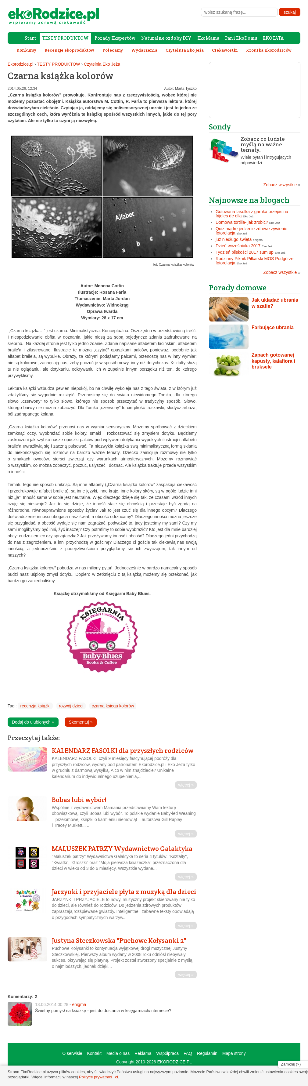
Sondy (220, 127)
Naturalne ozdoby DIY (166, 38)
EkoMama (208, 38)
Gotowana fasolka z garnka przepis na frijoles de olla (252, 213)
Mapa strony (234, 1053)
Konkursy (26, 50)
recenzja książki (35, 705)
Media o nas (118, 1053)
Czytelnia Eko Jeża (102, 64)
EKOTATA (273, 38)
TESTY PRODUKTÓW (65, 38)
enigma (79, 1004)
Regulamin (207, 1053)
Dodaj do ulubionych (33, 722)
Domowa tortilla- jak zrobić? (242, 222)
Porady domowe (238, 287)
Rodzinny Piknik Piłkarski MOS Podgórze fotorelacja (254, 260)
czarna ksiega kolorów (113, 705)
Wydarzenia (144, 50)
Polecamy (112, 50)
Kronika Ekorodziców (269, 50)
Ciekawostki (225, 50)
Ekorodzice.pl (20, 64)
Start (30, 38)
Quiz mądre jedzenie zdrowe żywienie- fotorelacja (252, 230)
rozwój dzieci (71, 705)
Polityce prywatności (98, 1077)
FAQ (188, 1053)
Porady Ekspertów (115, 38)
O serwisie (72, 1053)
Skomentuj (81, 722)
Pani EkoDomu (241, 38)
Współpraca (167, 1053)
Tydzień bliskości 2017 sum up (245, 252)
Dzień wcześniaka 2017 (238, 245)
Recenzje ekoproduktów (69, 50)
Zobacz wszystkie (281, 185)
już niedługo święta (234, 239)
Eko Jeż (248, 216)
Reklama (142, 1053)
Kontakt (94, 1053)
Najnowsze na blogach (249, 200)
